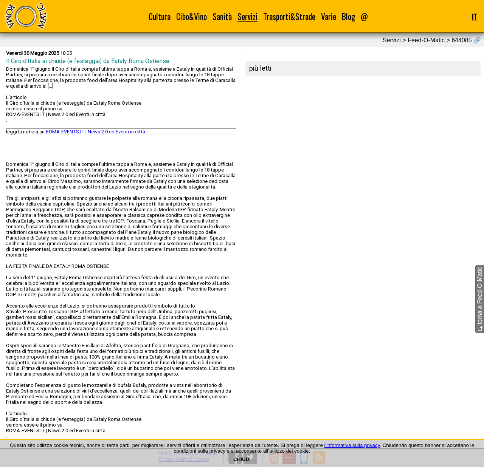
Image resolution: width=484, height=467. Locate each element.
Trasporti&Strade (289, 16)
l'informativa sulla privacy (352, 445)
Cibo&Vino (191, 16)
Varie (328, 16)
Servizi (247, 16)
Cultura (160, 16)
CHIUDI (242, 459)
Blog (348, 16)
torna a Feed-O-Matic (479, 299)
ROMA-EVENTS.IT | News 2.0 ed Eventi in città (95, 132)
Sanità (222, 16)
